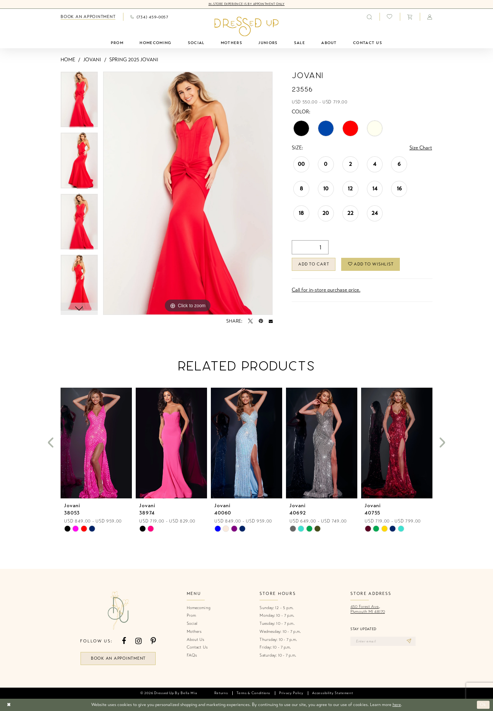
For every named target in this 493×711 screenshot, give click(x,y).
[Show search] (369, 16)
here (397, 704)
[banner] (246, 26)
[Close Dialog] (8, 705)
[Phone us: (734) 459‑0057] (149, 16)
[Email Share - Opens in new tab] (271, 321)
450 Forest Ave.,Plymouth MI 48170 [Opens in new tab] (367, 609)
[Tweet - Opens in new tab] (250, 321)
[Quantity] (310, 247)
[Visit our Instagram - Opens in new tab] (138, 641)
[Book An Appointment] (88, 16)
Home (68, 60)
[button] (410, 16)
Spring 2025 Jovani (133, 60)
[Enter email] (383, 641)
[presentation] (96, 443)
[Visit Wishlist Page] (390, 16)
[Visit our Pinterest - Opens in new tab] (153, 641)
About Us (196, 639)
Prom (191, 615)
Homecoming (198, 607)
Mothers (194, 631)
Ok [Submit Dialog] (483, 705)
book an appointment (118, 658)
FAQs (192, 655)
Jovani (92, 60)
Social (192, 623)
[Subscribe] (409, 641)
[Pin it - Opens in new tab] (261, 321)
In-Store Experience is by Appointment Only (247, 4)
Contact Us (197, 647)
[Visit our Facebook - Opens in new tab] (124, 641)
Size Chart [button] (420, 148)
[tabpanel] (79, 102)
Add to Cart (313, 264)
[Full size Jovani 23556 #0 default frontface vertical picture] (188, 193)
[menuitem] (88, 16)
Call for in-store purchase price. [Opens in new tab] (326, 290)
